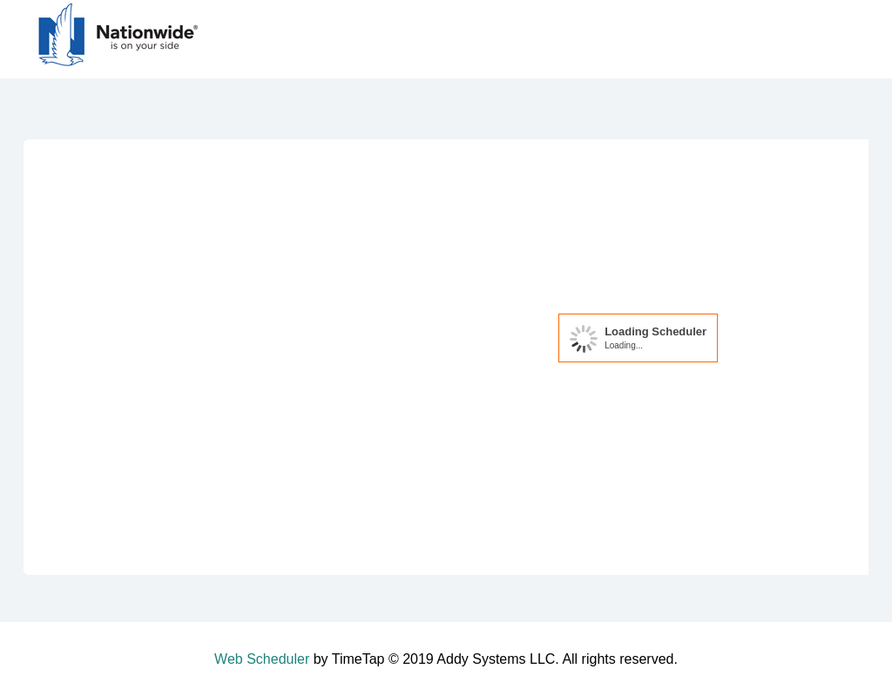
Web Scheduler (261, 659)
